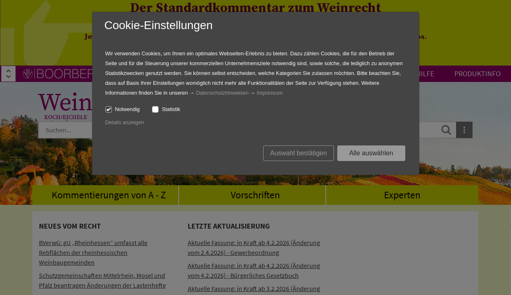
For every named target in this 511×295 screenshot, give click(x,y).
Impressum (269, 93)
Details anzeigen (124, 122)
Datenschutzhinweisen (222, 93)
